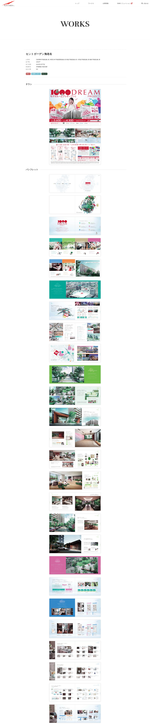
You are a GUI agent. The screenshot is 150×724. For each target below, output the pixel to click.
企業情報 (105, 3)
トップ (77, 3)
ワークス (91, 3)
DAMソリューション (123, 3)
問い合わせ (144, 3)
